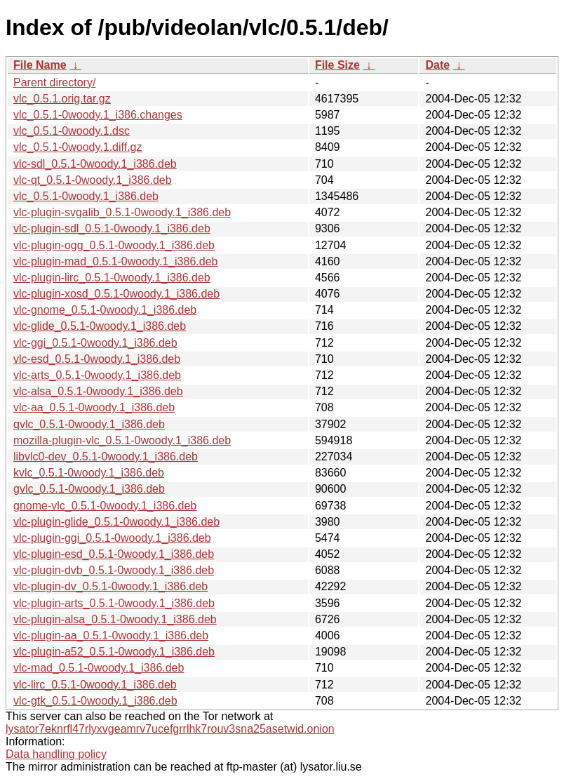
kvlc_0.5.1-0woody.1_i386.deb (88, 473)
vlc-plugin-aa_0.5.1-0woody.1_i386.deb (110, 635)
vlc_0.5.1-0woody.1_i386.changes (97, 115)
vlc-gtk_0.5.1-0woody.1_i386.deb (95, 701)
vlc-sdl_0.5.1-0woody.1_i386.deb (95, 164)
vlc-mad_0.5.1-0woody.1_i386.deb (98, 668)
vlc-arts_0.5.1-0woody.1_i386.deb (97, 375)
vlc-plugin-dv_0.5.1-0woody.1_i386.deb (110, 586)
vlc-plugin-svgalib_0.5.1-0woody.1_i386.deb (122, 212)
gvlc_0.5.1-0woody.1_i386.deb (89, 489)
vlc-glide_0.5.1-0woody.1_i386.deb (99, 326)
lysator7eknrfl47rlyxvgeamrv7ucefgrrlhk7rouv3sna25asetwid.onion (170, 729)
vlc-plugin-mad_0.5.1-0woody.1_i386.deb (115, 261)
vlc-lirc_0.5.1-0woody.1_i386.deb (95, 685)
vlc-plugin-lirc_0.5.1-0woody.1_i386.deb (111, 278)
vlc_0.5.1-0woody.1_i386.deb (86, 196)
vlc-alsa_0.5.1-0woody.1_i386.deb (98, 391)
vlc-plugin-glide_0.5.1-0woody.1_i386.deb (116, 522)
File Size (337, 65)
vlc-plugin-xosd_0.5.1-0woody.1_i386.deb (116, 294)
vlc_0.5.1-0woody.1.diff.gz (77, 147)
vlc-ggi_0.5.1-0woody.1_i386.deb (95, 343)
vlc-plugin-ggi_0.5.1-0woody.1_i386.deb (112, 538)
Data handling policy (56, 754)
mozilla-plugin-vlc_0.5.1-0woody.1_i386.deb (122, 440)
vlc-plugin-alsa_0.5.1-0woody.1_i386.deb (115, 619)
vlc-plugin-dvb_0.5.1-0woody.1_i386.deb (113, 570)
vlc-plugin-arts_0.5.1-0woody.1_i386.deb (114, 603)
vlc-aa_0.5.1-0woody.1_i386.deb (94, 407)
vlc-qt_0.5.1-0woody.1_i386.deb (92, 180)
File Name (40, 65)
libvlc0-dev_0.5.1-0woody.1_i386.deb (105, 456)
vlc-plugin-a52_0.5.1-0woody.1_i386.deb (114, 652)
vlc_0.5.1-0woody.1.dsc (71, 131)
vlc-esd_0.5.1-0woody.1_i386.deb (96, 359)
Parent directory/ (54, 82)
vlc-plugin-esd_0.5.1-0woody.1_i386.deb (113, 554)
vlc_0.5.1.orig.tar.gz (62, 99)
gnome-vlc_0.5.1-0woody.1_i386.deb (104, 506)
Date (437, 65)
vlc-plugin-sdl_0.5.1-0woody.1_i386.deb (111, 228)
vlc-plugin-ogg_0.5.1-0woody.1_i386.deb (114, 245)
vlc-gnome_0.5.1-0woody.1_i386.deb (104, 310)
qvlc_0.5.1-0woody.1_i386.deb (89, 424)
